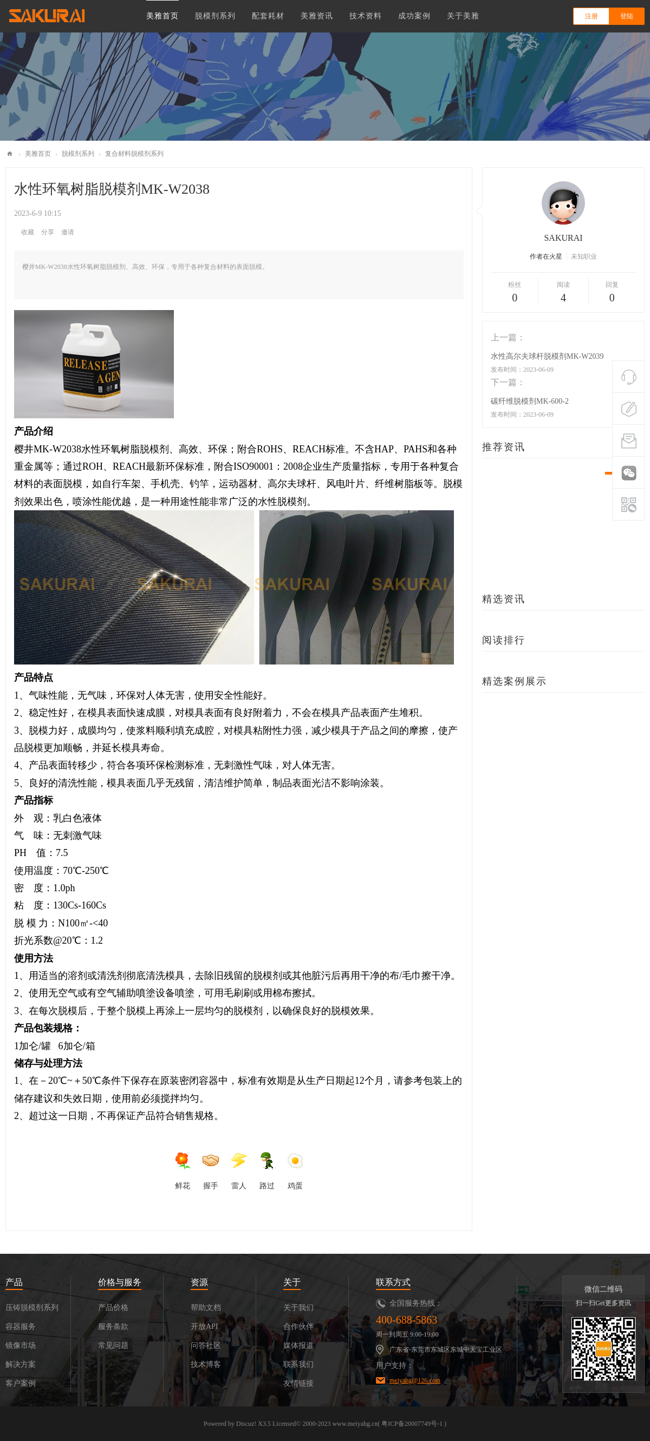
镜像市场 (20, 1345)
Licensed (284, 1423)
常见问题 (113, 1345)
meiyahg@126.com (414, 1380)
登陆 (626, 16)
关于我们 (298, 1308)
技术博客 (206, 1364)
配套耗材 (268, 16)
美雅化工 (9, 154)
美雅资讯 (317, 16)
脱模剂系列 (215, 16)
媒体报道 (298, 1345)
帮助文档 (206, 1308)
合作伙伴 (298, 1326)
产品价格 (113, 1308)
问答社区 (206, 1345)
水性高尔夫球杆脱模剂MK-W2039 (547, 356)
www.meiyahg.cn (355, 1423)
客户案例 (20, 1383)
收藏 (27, 232)
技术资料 (365, 16)
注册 (591, 16)
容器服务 (20, 1326)
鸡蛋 (295, 1171)
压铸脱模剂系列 (31, 1308)
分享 (47, 232)
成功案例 (414, 16)
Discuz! (246, 1423)
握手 (210, 1171)
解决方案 (20, 1364)
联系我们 (298, 1364)
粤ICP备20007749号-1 (412, 1423)
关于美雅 (463, 16)
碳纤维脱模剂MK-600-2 (530, 401)
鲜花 (182, 1171)
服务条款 (113, 1326)
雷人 (239, 1171)
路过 (267, 1171)
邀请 (67, 232)
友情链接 (298, 1383)
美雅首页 (162, 16)
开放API (204, 1326)
